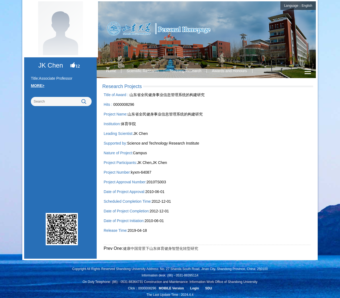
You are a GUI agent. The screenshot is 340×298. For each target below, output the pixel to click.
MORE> (37, 85)
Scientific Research (142, 71)
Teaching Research (185, 71)
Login (194, 288)
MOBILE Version (171, 288)
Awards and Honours (229, 71)
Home (111, 71)
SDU (208, 288)
